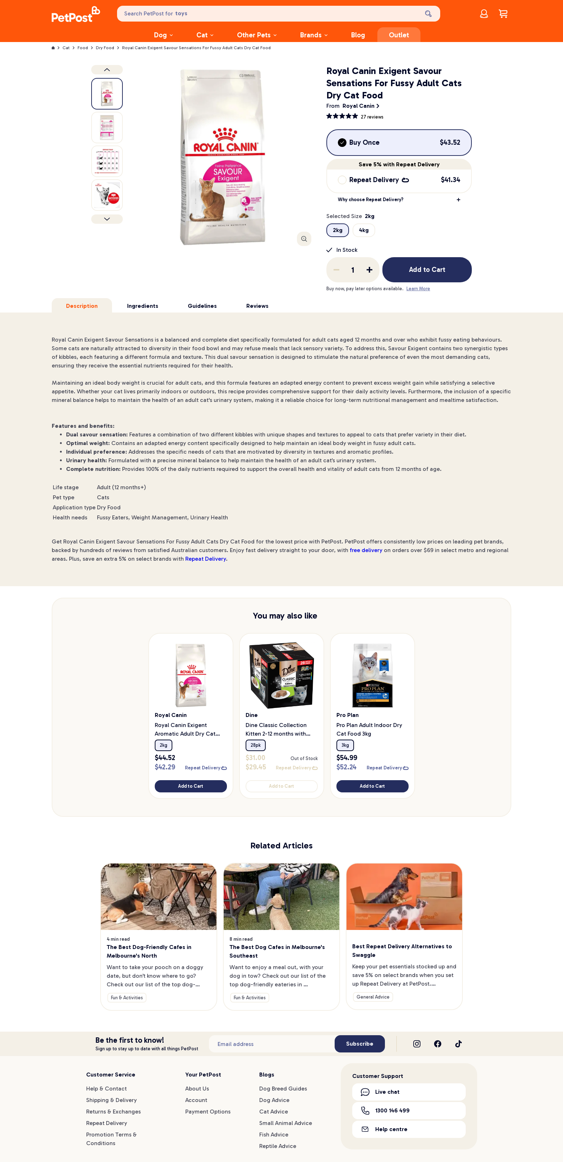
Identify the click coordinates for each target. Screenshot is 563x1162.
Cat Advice (273, 1111)
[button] (399, 199)
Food (83, 47)
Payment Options (208, 1111)
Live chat (380, 1092)
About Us (197, 1088)
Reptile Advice (277, 1146)
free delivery (366, 550)
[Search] (429, 14)
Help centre (384, 1129)
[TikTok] (458, 1044)
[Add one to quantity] (369, 269)
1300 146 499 (385, 1110)
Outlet (399, 35)
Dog (163, 35)
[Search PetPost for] (267, 14)
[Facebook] (438, 1044)
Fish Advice (273, 1134)
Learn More (418, 288)
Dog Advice (274, 1100)
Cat (204, 35)
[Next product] (107, 219)
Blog (358, 35)
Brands (313, 35)
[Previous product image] (107, 69)
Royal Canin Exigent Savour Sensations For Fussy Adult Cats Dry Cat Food (196, 47)
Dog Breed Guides (283, 1088)
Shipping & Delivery (111, 1100)
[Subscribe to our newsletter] (272, 1044)
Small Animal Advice (285, 1123)
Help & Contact (106, 1088)
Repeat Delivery (205, 558)
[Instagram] (417, 1044)
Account (196, 1100)
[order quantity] (353, 269)
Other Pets (256, 35)
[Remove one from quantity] (336, 269)
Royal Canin (358, 105)
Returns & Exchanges (113, 1111)
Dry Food (105, 47)
